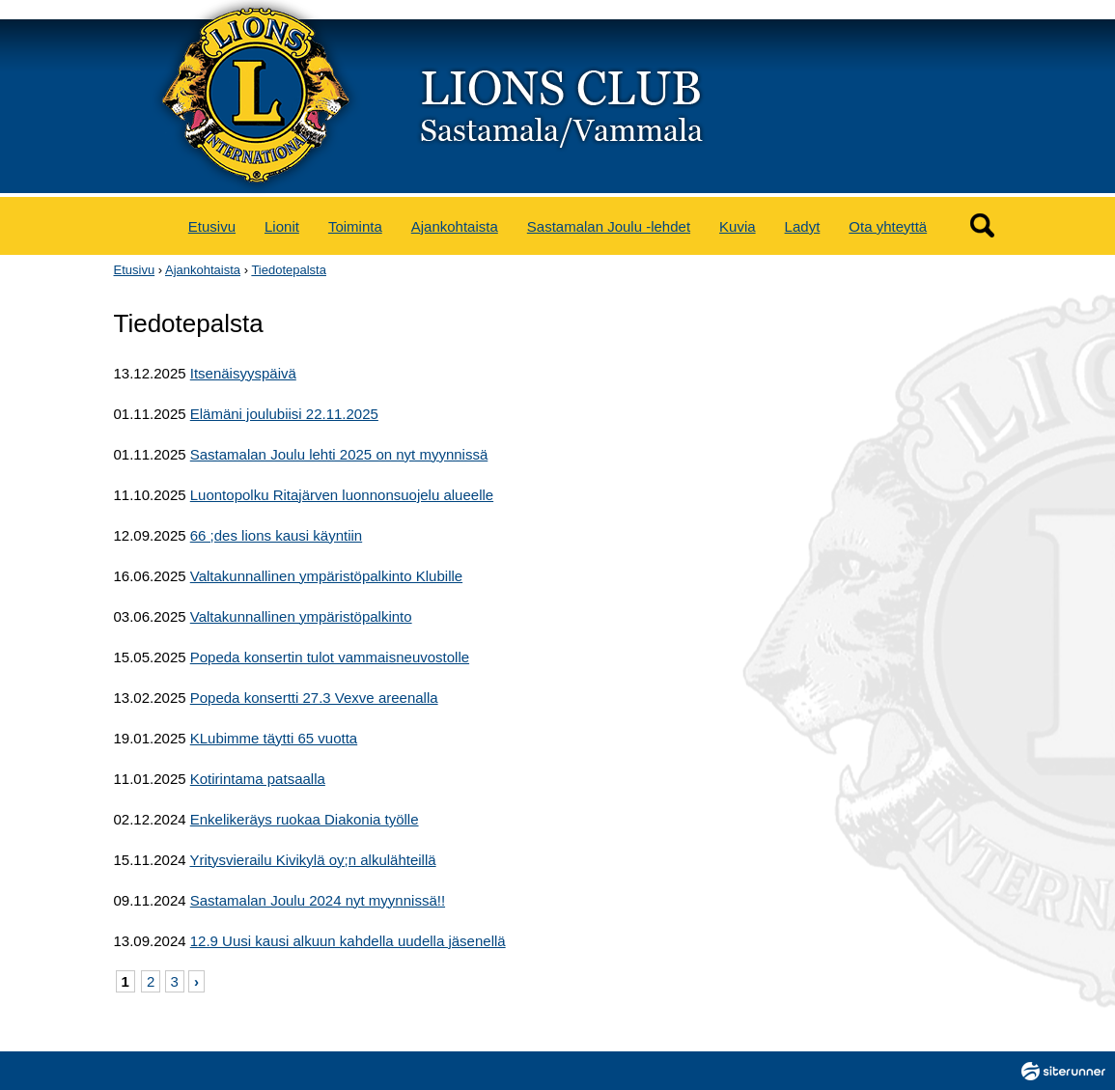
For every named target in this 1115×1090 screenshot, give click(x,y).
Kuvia (737, 226)
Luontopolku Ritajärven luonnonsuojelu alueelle (341, 495)
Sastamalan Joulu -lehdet (608, 226)
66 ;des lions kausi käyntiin (276, 535)
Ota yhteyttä (888, 226)
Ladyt (803, 226)
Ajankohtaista (454, 226)
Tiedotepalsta (288, 270)
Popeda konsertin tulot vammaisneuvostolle (329, 657)
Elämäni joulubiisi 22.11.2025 (284, 413)
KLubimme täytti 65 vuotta (273, 738)
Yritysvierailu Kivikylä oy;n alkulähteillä (312, 860)
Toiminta (355, 226)
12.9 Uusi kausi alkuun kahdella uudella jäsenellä (348, 941)
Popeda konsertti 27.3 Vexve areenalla (314, 697)
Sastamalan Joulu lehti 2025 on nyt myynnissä (339, 454)
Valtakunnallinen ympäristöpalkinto (301, 616)
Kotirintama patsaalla (257, 778)
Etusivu (212, 226)
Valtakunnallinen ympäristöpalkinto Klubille (326, 576)
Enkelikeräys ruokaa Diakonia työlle (304, 819)
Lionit (282, 226)
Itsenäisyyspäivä (243, 373)
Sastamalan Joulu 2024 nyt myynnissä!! (317, 900)
